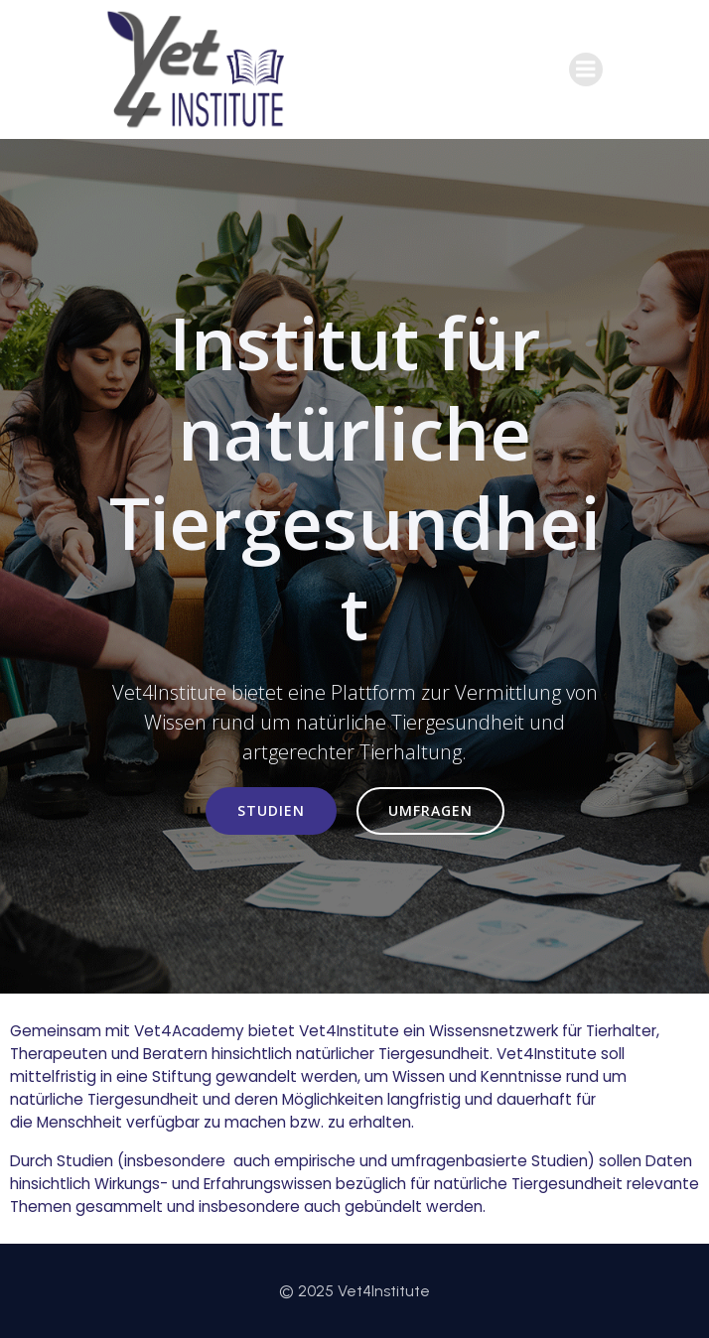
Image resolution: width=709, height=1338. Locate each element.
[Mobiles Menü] (586, 69)
